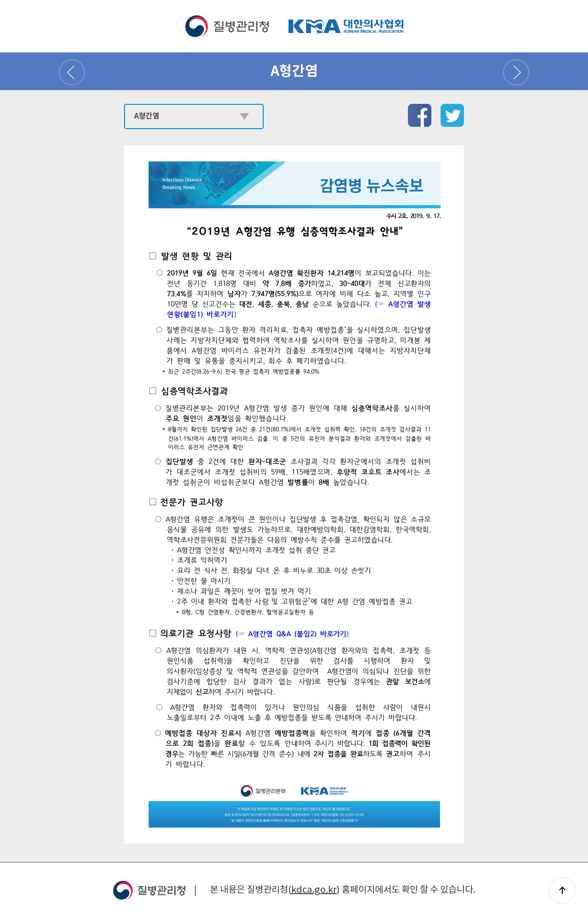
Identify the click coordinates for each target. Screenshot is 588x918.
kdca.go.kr (314, 890)
